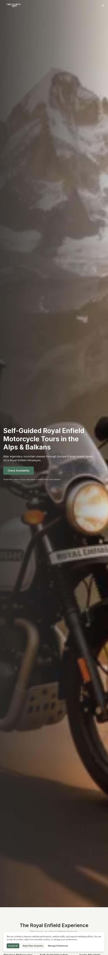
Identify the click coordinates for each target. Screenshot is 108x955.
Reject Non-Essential (33, 946)
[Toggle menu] (103, 5)
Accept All (13, 946)
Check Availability (18, 470)
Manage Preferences (58, 946)
